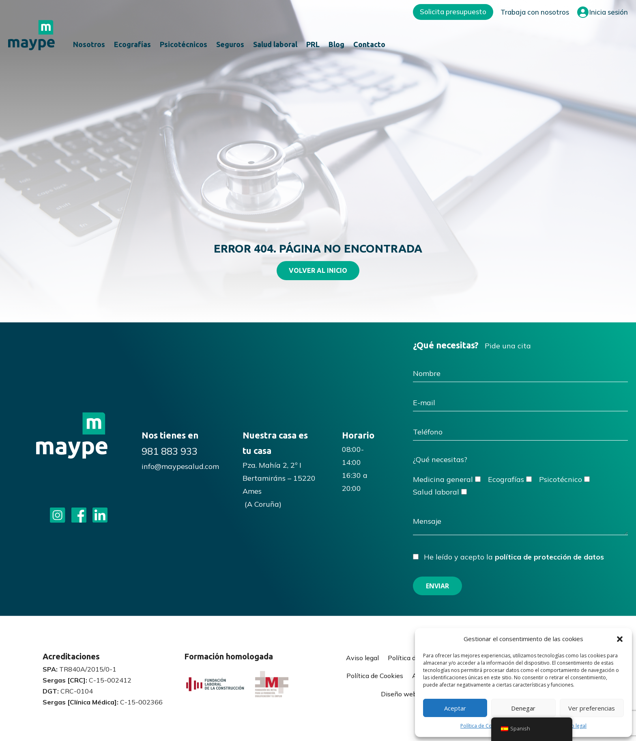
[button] (620, 639)
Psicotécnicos (183, 44)
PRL (313, 44)
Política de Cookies (482, 725)
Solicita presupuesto (453, 11)
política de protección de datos (549, 557)
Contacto (369, 44)
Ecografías (132, 44)
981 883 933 (170, 451)
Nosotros (89, 44)
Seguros (230, 44)
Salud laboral (275, 44)
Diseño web (399, 694)
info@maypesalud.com (180, 466)
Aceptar (455, 708)
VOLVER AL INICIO (318, 270)
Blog (336, 44)
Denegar (523, 708)
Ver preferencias (591, 708)
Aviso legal (574, 725)
